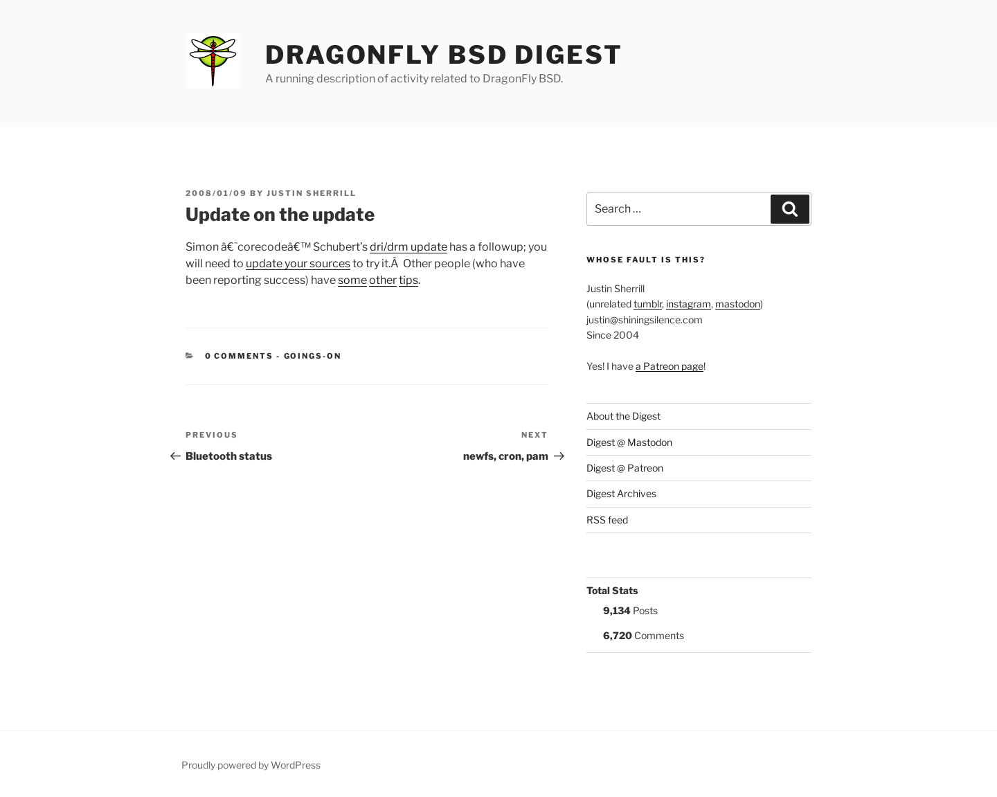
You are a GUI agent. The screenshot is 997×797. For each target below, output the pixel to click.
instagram (688, 304)
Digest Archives (621, 493)
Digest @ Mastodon (629, 442)
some (352, 280)
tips (408, 280)
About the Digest (623, 416)
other (383, 280)
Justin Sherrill (312, 193)
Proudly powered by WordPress (251, 765)
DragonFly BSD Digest (444, 54)
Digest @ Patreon (624, 468)
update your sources (298, 263)
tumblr (648, 304)
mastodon (737, 304)
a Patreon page (669, 366)
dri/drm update (408, 246)
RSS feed (607, 520)
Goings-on (313, 356)
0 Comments (239, 356)
